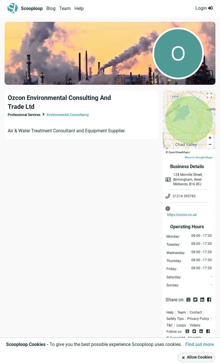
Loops (181, 325)
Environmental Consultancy (68, 115)
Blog (51, 8)
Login (204, 8)
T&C (169, 325)
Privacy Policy (198, 319)
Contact (196, 312)
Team (65, 8)
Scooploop (32, 8)
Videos (195, 325)
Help (79, 8)
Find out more (199, 344)
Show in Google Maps (198, 157)
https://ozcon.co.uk (182, 215)
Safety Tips (175, 319)
